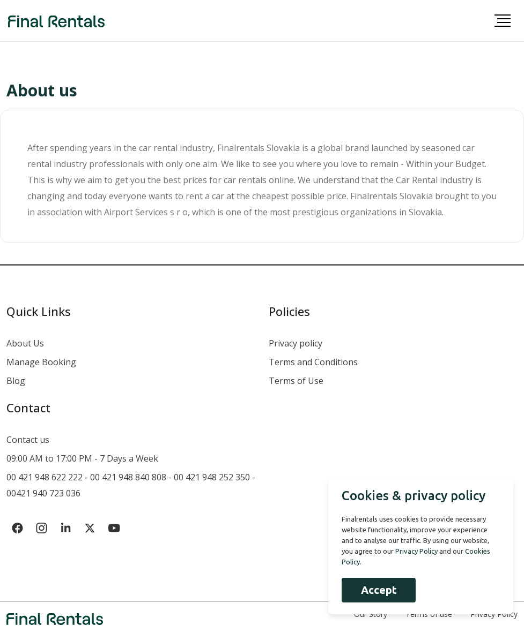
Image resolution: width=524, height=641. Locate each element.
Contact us (27, 440)
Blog (15, 381)
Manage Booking (41, 362)
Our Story (370, 614)
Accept (378, 590)
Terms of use (428, 614)
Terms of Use (296, 381)
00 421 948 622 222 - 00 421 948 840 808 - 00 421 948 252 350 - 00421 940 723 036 (130, 485)
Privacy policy (295, 343)
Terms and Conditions (313, 362)
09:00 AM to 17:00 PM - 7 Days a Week (82, 458)
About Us (25, 343)
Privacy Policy (494, 614)
